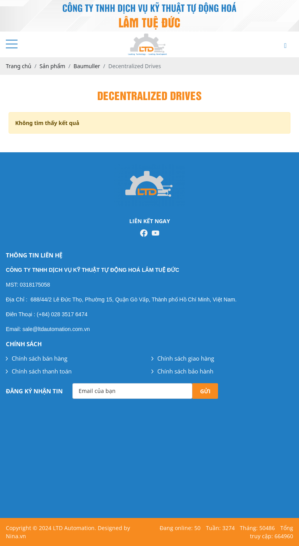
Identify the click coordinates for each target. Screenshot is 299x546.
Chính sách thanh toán (39, 371)
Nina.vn (16, 536)
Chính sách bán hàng (36, 358)
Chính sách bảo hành (182, 371)
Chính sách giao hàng (182, 358)
